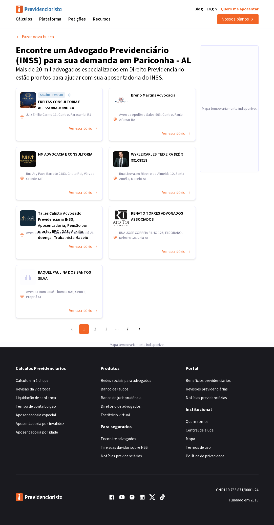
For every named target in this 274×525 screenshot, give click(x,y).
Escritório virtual (115, 415)
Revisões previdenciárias (207, 389)
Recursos (102, 19)
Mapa (190, 439)
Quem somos (197, 421)
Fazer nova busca (35, 36)
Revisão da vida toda (33, 389)
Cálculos (24, 19)
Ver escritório (83, 128)
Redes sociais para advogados (126, 380)
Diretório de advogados (121, 406)
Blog (199, 9)
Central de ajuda (200, 430)
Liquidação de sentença (36, 398)
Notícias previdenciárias (121, 456)
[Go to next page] (139, 329)
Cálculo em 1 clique (32, 380)
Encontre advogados (118, 439)
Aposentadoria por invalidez (40, 423)
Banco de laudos (115, 389)
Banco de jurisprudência (121, 398)
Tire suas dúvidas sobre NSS (124, 447)
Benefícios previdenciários (208, 380)
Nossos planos (238, 19)
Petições (77, 19)
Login (212, 9)
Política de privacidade (205, 456)
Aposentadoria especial (36, 415)
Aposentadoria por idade (37, 432)
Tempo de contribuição (36, 406)
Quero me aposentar (240, 9)
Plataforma (50, 19)
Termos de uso (198, 447)
